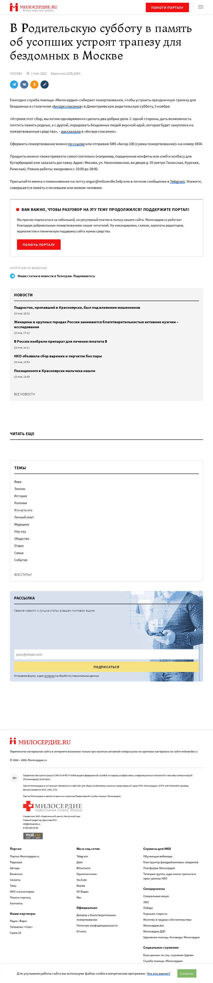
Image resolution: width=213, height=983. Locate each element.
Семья (19, 553)
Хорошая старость (155, 913)
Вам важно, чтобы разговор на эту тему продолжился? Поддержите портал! (105, 209)
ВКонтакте (83, 867)
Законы (19, 488)
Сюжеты (15, 879)
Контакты (16, 903)
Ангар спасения (20, 268)
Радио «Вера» (18, 920)
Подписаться (106, 667)
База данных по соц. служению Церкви (168, 954)
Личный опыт (24, 517)
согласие (49, 675)
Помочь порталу (39, 244)
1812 (146, 901)
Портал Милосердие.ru (24, 856)
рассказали (71, 131)
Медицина (21, 524)
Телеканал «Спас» (21, 926)
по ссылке (76, 143)
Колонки (20, 503)
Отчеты (81, 931)
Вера (18, 481)
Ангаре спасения (67, 106)
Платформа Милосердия (159, 867)
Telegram (177, 181)
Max (79, 897)
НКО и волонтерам (22, 891)
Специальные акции (156, 896)
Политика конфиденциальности (97, 925)
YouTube (82, 879)
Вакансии (16, 873)
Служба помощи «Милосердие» (163, 960)
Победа (148, 907)
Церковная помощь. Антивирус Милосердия (171, 937)
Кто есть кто (23, 510)
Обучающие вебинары (157, 856)
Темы (13, 885)
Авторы (15, 867)
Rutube (81, 885)
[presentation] (106, 654)
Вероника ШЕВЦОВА (65, 73)
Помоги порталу (167, 7)
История (20, 496)
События (20, 560)
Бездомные (39, 268)
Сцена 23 (15, 932)
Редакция (16, 861)
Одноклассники (87, 873)
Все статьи (23, 574)
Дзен (80, 861)
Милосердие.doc (153, 925)
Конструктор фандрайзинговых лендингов (170, 861)
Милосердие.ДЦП (154, 931)
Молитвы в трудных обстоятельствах (167, 919)
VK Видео (83, 891)
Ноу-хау (20, 531)
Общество (21, 538)
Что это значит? (158, 973)
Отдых (19, 545)
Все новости (24, 394)
